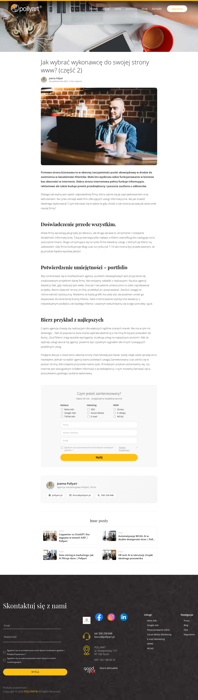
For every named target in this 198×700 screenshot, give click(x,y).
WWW (150, 643)
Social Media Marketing (159, 634)
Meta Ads (67, 409)
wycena (177, 9)
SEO (91, 409)
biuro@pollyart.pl (104, 637)
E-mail (92, 416)
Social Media (95, 412)
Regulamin (189, 634)
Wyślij (99, 457)
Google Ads (68, 412)
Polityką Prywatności (15, 654)
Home (93, 8)
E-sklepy (120, 412)
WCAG (118, 416)
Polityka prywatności (15, 687)
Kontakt (157, 8)
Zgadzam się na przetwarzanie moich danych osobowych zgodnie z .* (99, 448)
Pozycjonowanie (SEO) (158, 629)
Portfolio (131, 8)
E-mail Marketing (156, 639)
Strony (119, 409)
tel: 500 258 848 (103, 633)
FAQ (186, 629)
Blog (144, 8)
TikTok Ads (68, 416)
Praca (186, 620)
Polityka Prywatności (124, 448)
